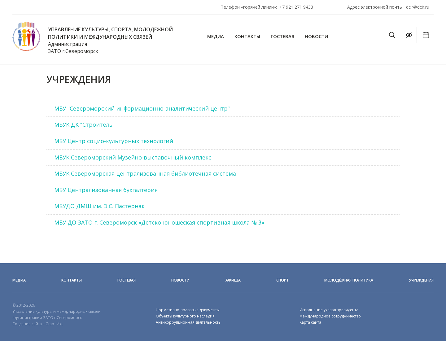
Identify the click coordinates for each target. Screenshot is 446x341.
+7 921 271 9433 (296, 7)
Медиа (215, 36)
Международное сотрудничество (330, 316)
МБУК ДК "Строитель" (84, 124)
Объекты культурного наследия (185, 316)
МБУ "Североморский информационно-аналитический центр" (142, 108)
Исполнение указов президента (329, 310)
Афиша (233, 280)
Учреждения (421, 280)
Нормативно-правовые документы (188, 310)
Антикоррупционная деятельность (188, 322)
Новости (316, 36)
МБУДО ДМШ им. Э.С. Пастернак (99, 206)
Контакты (247, 36)
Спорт (282, 280)
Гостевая (282, 36)
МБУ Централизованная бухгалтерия (106, 190)
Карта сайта (310, 322)
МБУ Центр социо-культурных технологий (113, 141)
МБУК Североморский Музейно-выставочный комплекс (132, 157)
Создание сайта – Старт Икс (37, 323)
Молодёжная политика (348, 280)
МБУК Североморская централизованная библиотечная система (145, 173)
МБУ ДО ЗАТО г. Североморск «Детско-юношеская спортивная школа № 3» (159, 222)
